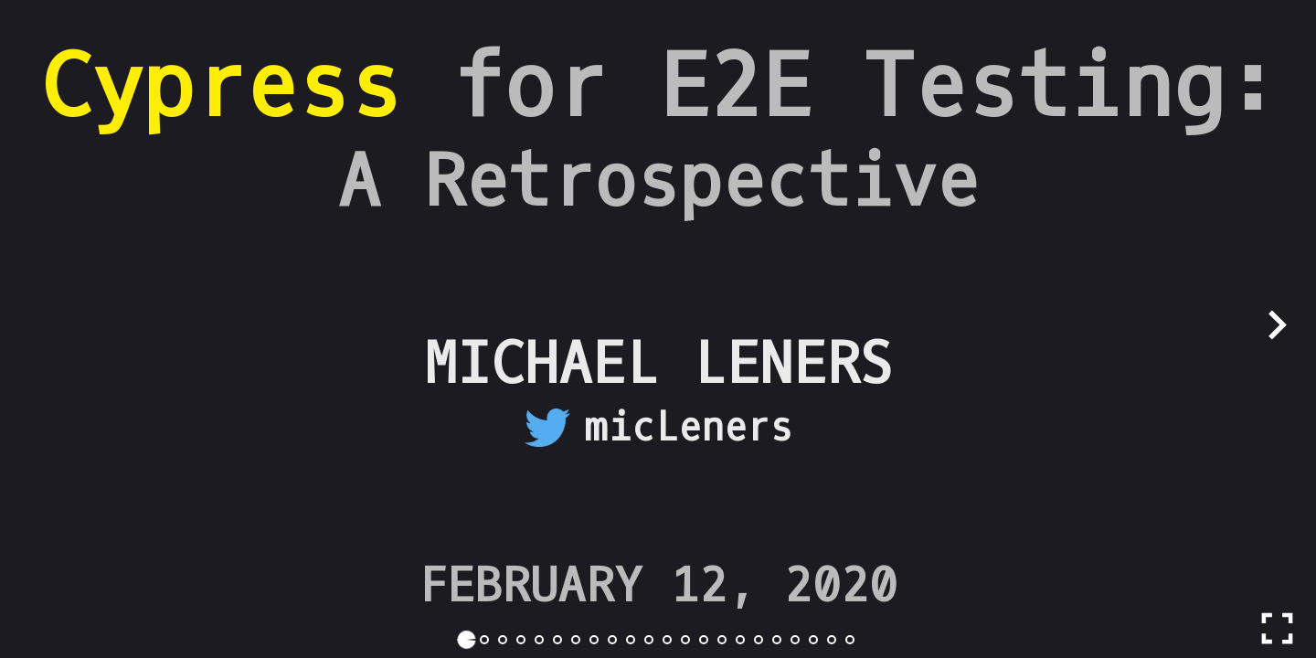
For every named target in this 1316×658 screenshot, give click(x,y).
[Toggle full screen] (1277, 628)
